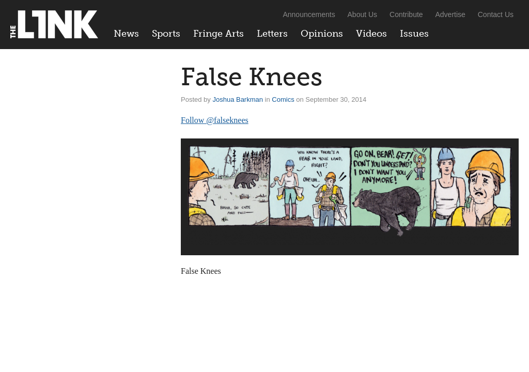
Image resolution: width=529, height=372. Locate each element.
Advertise (450, 14)
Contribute (406, 14)
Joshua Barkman (237, 99)
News (126, 33)
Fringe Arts (218, 33)
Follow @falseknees (214, 120)
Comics (283, 99)
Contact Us (496, 14)
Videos (371, 33)
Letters (272, 33)
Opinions (322, 33)
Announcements (309, 14)
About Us (363, 14)
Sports (166, 33)
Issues (414, 33)
